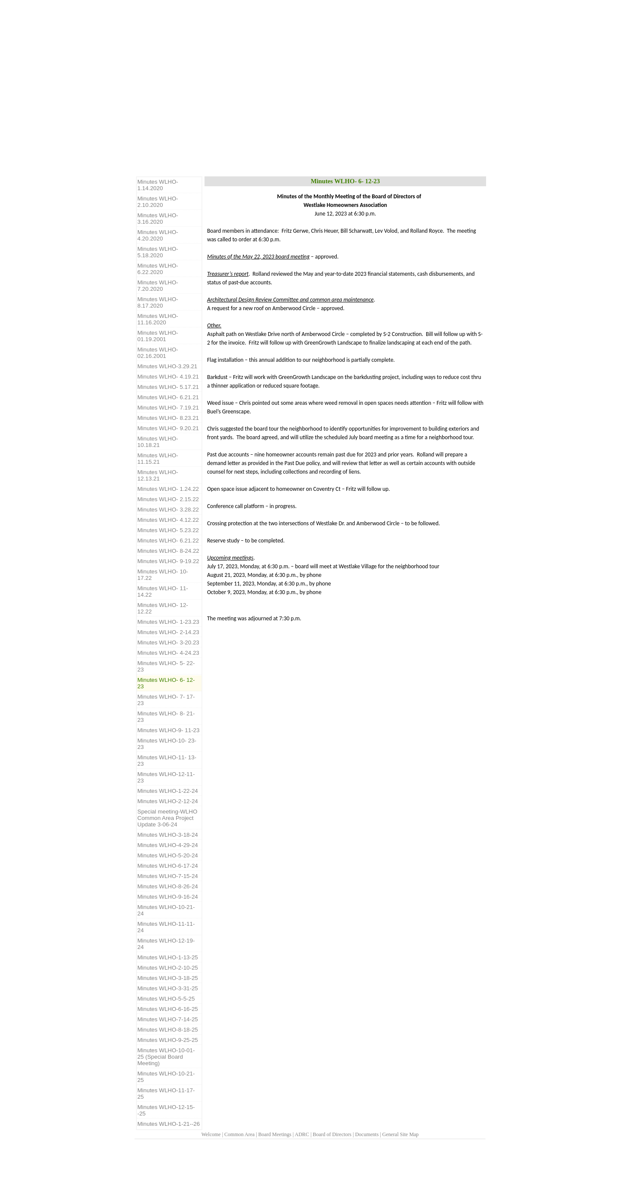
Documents (367, 1134)
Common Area (239, 1134)
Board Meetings (274, 1134)
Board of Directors (332, 1134)
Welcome (211, 1134)
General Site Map (400, 1134)
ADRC (302, 1134)
